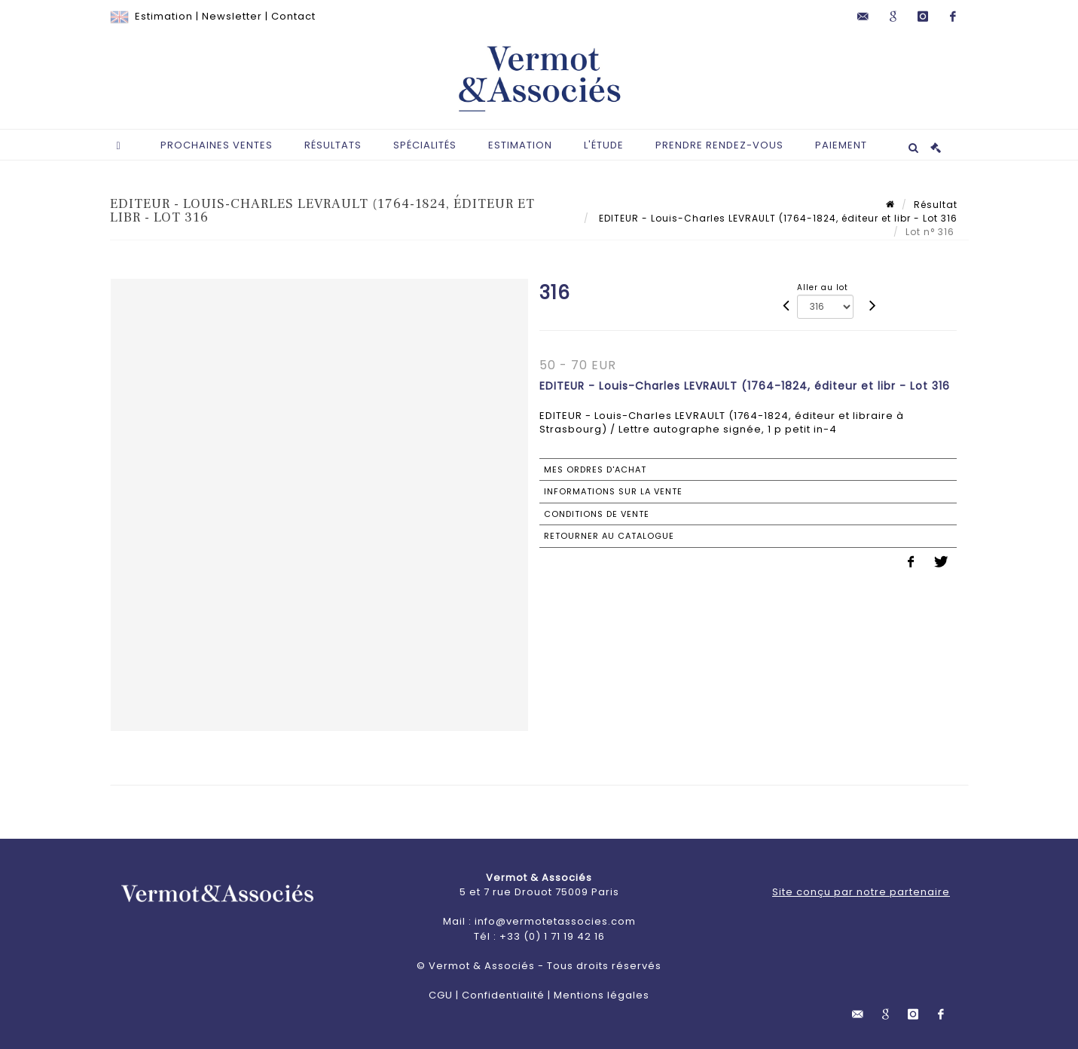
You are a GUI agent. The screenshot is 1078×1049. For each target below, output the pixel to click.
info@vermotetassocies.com (555, 921)
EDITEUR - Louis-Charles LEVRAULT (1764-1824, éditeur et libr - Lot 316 (776, 218)
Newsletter (232, 16)
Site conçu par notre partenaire (861, 892)
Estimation (164, 16)
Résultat (935, 204)
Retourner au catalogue (609, 536)
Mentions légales (601, 995)
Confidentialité (503, 995)
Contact (293, 16)
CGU (441, 995)
